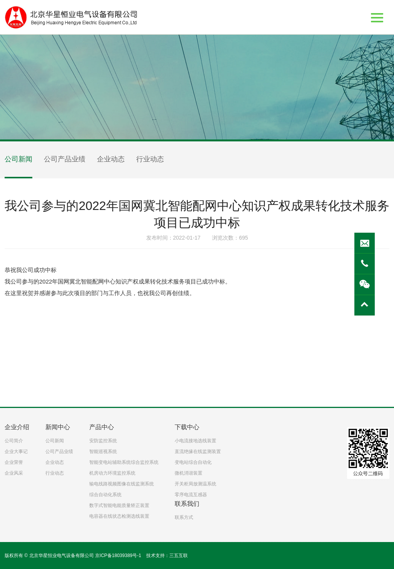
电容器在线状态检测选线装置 (119, 516)
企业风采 (14, 473)
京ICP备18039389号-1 (118, 555)
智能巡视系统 (103, 451)
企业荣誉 (14, 462)
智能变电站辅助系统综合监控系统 (124, 462)
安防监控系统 (103, 440)
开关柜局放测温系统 (195, 484)
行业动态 (150, 159)
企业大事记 (16, 451)
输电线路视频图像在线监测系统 (121, 484)
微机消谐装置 (188, 473)
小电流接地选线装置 (195, 440)
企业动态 (111, 159)
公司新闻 (18, 159)
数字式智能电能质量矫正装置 (119, 505)
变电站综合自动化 (193, 462)
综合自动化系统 (105, 494)
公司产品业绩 (64, 159)
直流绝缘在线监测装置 (198, 451)
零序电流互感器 (191, 494)
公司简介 (14, 440)
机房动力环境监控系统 (112, 473)
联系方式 (184, 517)
